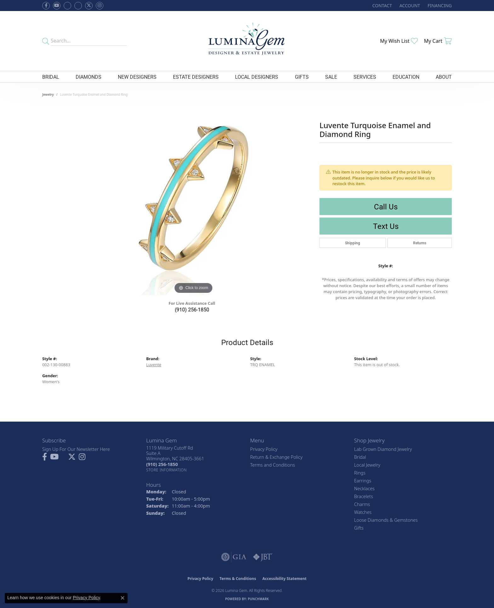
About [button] (444, 76)
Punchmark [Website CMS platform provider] (258, 599)
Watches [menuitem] (362, 512)
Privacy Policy (264, 449)
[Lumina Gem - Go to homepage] (247, 41)
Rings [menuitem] (359, 473)
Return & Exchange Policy (276, 457)
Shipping (352, 242)
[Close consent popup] (122, 598)
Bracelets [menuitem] (363, 496)
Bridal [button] (50, 76)
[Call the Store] (162, 464)
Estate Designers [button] (196, 76)
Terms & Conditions (238, 578)
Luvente (153, 364)
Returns (419, 242)
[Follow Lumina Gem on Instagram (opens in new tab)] (99, 5)
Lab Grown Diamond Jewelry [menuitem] (383, 449)
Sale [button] (331, 76)
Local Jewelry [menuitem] (367, 465)
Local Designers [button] (256, 76)
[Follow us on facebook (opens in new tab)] (46, 5)
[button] (409, 5)
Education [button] (406, 76)
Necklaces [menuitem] (364, 489)
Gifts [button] (302, 76)
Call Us (386, 207)
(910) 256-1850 (192, 309)
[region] (193, 200)
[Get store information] (166, 470)
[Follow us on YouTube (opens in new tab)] (56, 5)
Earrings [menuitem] (362, 481)
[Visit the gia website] (233, 557)
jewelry (48, 94)
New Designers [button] (137, 76)
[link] (381, 5)
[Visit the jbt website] (263, 557)
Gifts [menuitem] (359, 528)
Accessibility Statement (284, 578)
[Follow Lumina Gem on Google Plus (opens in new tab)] (78, 5)
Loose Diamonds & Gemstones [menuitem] (386, 520)
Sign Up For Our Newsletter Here (76, 449)
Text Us (386, 226)
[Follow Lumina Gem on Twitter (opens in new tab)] (89, 5)
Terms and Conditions (272, 465)
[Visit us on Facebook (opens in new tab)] (67, 5)
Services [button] (364, 76)
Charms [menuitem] (362, 504)
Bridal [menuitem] (360, 457)
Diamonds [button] (88, 76)
